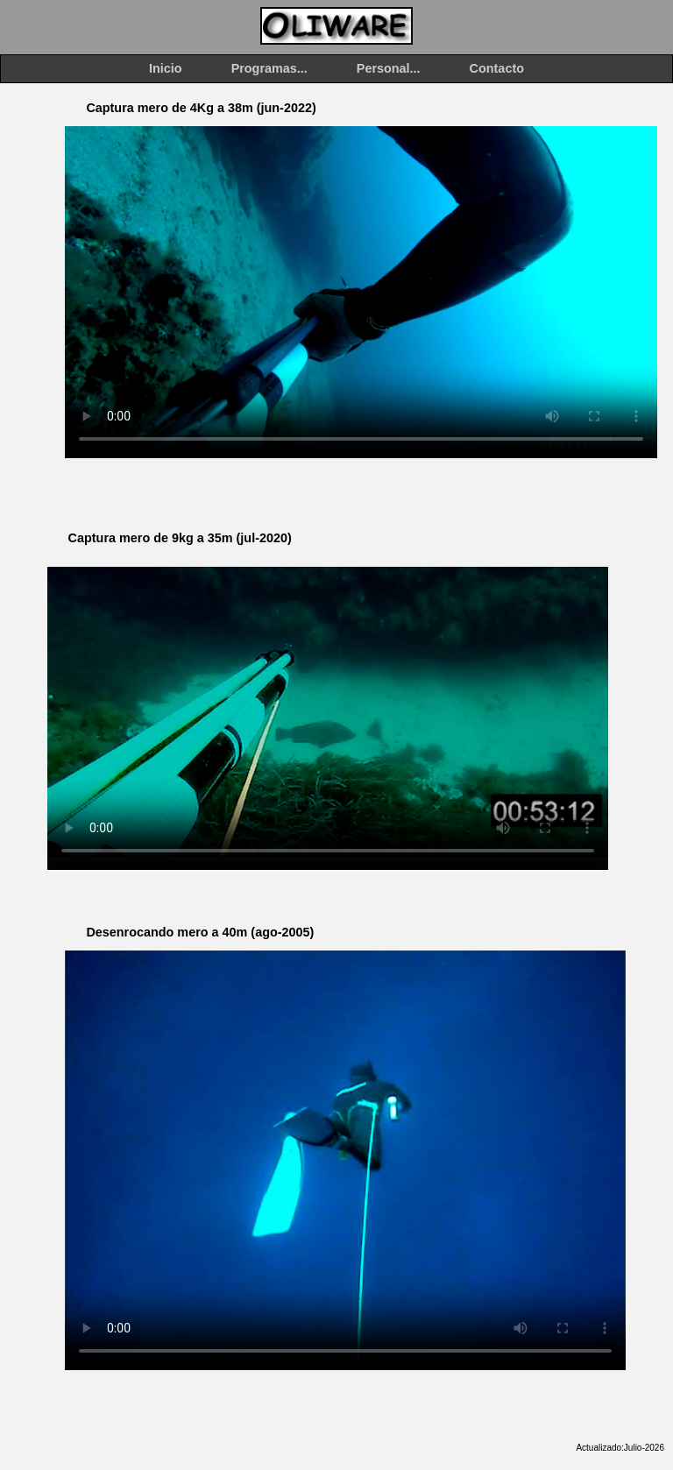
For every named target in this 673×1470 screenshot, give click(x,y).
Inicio (165, 68)
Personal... (389, 68)
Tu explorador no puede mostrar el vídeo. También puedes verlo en (361, 291)
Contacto (497, 68)
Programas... (269, 68)
